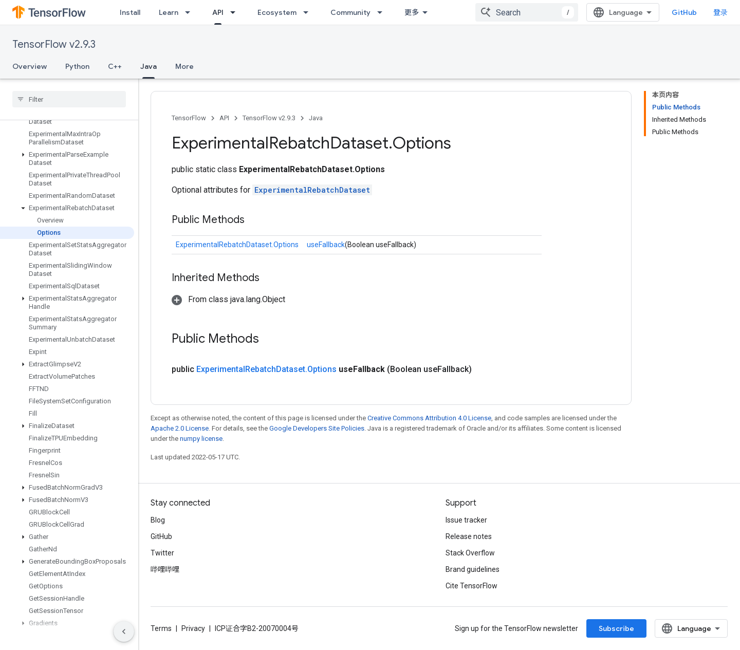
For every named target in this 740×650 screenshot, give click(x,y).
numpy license (201, 438)
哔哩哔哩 (165, 569)
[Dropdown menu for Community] (383, 12)
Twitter (162, 553)
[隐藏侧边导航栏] (124, 631)
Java (316, 118)
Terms (161, 628)
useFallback (326, 244)
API (224, 118)
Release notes (469, 536)
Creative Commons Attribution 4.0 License (429, 418)
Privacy (193, 628)
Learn (168, 12)
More (184, 66)
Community (350, 12)
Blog (158, 520)
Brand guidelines (472, 569)
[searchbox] (69, 99)
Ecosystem (277, 12)
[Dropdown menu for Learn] (190, 12)
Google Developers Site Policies (316, 428)
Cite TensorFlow (471, 586)
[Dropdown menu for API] (236, 12)
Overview (29, 66)
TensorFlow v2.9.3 (54, 44)
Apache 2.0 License (180, 428)
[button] (67, 158)
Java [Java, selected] (148, 66)
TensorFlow (189, 118)
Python (77, 66)
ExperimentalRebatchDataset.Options (237, 244)
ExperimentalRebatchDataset (312, 190)
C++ (115, 66)
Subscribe (616, 628)
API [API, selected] (218, 12)
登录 (720, 12)
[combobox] (526, 12)
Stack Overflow (470, 553)
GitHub (684, 12)
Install (130, 12)
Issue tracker (466, 520)
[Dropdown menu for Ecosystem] (309, 12)
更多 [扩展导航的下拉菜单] (411, 12)
